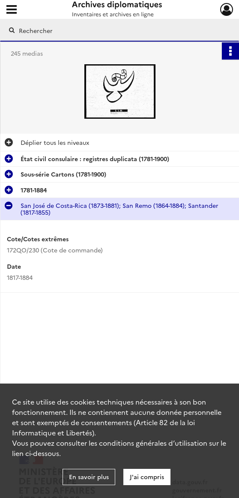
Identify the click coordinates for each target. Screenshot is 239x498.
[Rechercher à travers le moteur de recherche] (113, 30)
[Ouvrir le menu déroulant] (11, 10)
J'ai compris (147, 476)
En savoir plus (89, 476)
